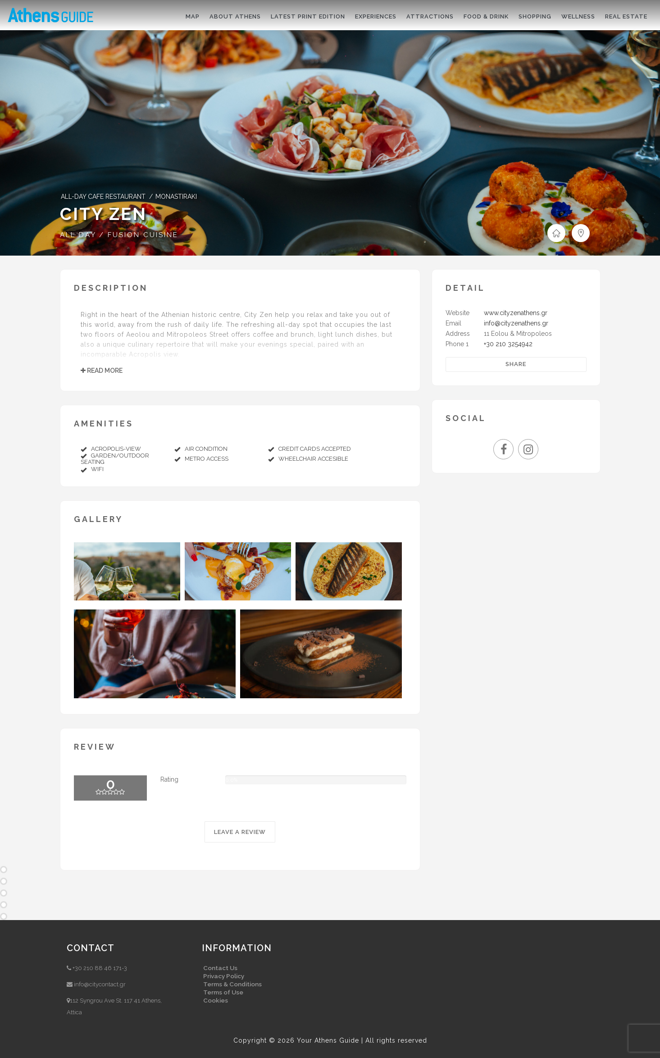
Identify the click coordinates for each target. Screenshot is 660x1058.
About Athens (235, 16)
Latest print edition (308, 16)
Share (515, 364)
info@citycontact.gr (100, 984)
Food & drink (486, 16)
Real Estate (626, 16)
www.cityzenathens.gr (515, 312)
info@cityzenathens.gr (516, 323)
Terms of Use (223, 992)
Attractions (430, 16)
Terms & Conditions (232, 984)
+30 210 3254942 (508, 344)
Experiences (375, 16)
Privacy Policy (223, 976)
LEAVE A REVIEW (240, 832)
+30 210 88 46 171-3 (100, 968)
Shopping (535, 16)
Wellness (578, 16)
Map (193, 16)
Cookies (215, 1000)
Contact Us (220, 967)
